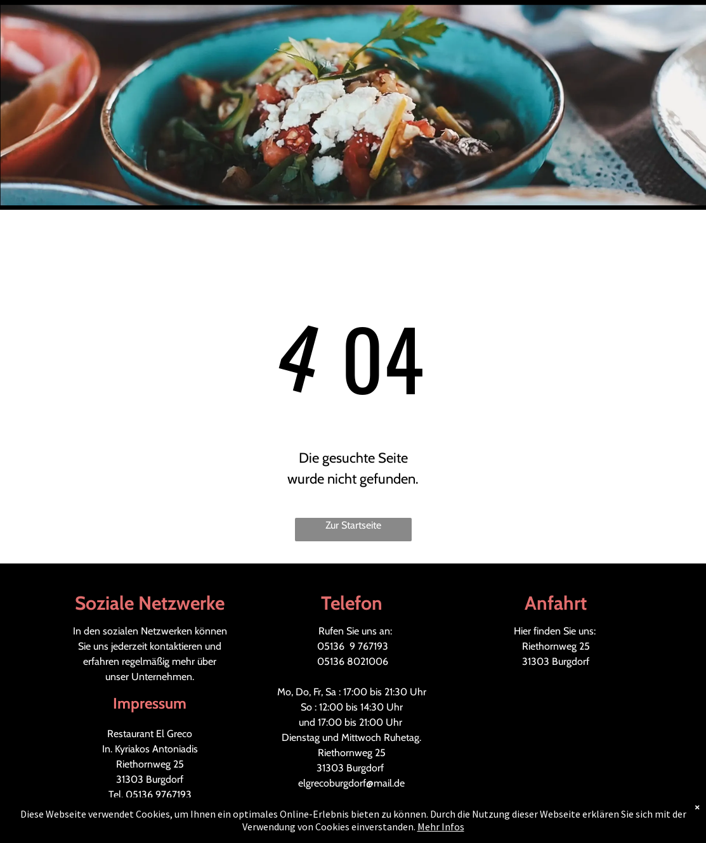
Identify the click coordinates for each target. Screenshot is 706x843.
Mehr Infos (440, 826)
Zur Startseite (353, 525)
